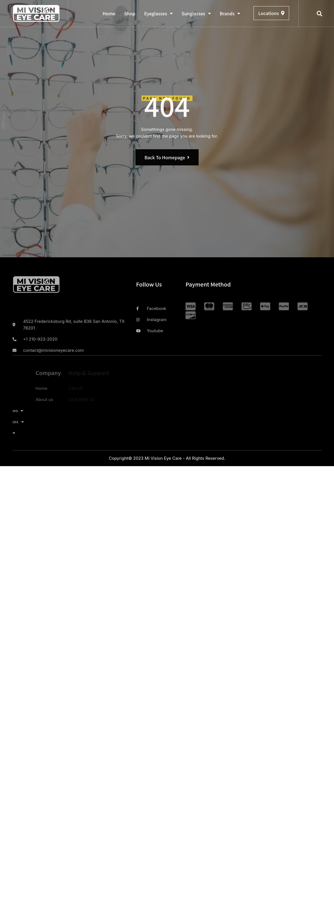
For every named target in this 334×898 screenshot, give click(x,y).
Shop (129, 13)
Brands (230, 13)
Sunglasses (196, 13)
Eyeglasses (158, 13)
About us (25, 399)
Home (109, 13)
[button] (319, 13)
